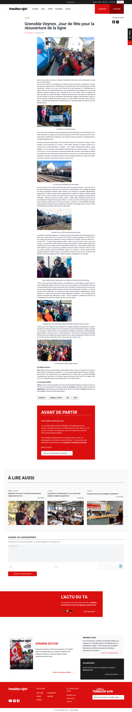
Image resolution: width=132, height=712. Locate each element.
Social (10, 491)
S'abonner (120, 2)
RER (67, 398)
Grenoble (42, 398)
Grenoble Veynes (56, 398)
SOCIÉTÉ (50, 9)
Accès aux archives (113, 674)
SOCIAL (43, 9)
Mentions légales (73, 710)
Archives (112, 2)
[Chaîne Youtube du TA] (10, 701)
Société (27, 18)
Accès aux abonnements (111, 653)
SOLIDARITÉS (59, 9)
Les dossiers (102, 9)
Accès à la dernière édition (63, 672)
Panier (105, 2)
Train (75, 398)
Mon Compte (70, 698)
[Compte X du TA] (14, 701)
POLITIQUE (35, 9)
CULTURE (67, 9)
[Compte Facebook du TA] (18, 701)
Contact (69, 701)
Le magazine (116, 9)
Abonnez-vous (71, 695)
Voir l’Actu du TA (91, 611)
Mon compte (97, 2)
